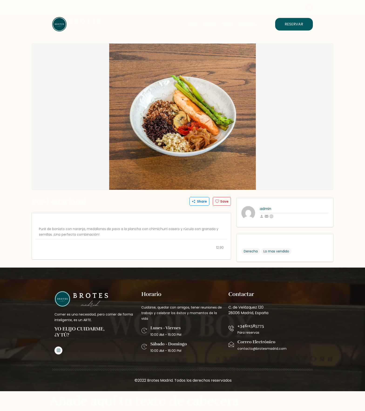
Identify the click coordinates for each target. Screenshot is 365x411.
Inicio (192, 24)
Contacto (248, 24)
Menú (227, 24)
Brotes (210, 24)
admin (265, 208)
